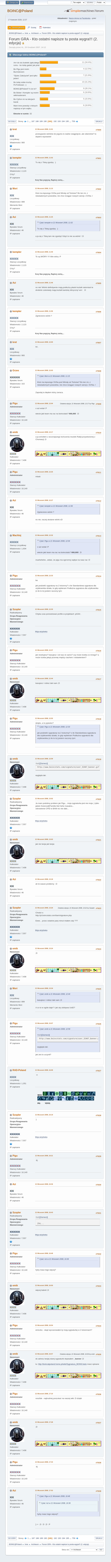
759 (73, 121)
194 (63, 121)
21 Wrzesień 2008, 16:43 (44, 1212)
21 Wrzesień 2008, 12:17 (44, 432)
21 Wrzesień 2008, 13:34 (44, 988)
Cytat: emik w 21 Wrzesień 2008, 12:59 (54, 1029)
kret (15, 129)
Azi (14, 217)
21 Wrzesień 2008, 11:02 (44, 158)
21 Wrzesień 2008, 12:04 (44, 403)
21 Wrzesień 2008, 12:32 (44, 535)
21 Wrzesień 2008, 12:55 (44, 718)
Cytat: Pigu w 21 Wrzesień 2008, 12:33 (54, 727)
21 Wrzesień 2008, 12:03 (44, 370)
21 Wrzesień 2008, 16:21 (44, 1156)
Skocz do (65, 1550)
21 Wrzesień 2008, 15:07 (44, 1023)
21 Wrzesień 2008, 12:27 (44, 500)
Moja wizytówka (41, 632)
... (30, 121)
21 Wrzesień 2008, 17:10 (44, 1394)
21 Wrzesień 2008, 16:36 (44, 1184)
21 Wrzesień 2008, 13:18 (44, 879)
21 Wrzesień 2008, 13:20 (44, 908)
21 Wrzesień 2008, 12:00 (44, 342)
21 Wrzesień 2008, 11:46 (44, 283)
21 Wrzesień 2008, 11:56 (44, 311)
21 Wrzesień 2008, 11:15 (44, 188)
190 (45, 121)
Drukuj (99, 121)
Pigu (15, 403)
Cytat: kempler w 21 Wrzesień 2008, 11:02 (56, 223)
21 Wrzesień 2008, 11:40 (44, 252)
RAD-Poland (19, 1070)
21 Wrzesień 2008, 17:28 (44, 1422)
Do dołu (12, 121)
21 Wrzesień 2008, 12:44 (44, 678)
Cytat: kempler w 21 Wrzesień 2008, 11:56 (56, 506)
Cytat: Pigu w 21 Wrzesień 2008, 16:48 (54, 1496)
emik (15, 432)
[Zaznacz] (43, 763)
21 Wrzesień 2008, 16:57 (44, 1354)
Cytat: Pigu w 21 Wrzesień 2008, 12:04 (54, 541)
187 (33, 121)
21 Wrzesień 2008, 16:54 (44, 1325)
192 (55, 121)
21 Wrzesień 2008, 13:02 (44, 798)
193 (59, 121)
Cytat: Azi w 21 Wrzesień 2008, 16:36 (54, 1259)
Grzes (16, 370)
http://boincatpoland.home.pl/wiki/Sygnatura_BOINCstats (62, 1364)
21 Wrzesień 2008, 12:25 (44, 472)
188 (37, 121)
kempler (17, 158)
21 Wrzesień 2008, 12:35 (44, 609)
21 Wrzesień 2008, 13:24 (44, 948)
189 (41, 121)
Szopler (17, 609)
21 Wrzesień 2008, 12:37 (44, 650)
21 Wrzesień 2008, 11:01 (44, 129)
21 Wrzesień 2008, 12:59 (44, 759)
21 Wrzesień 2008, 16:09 (44, 1070)
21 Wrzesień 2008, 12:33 (44, 575)
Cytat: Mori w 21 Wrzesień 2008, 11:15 (54, 376)
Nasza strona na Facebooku (79, 18)
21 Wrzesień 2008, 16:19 (44, 1115)
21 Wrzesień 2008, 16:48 (44, 1253)
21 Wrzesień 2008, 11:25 (44, 217)
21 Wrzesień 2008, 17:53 (44, 1490)
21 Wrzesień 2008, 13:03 (44, 839)
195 (67, 121)
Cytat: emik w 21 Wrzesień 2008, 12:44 (54, 994)
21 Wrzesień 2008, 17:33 (44, 1462)
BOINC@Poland (20, 11)
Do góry (12, 1538)
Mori (15, 188)
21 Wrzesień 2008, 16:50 (44, 1285)
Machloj (17, 535)
